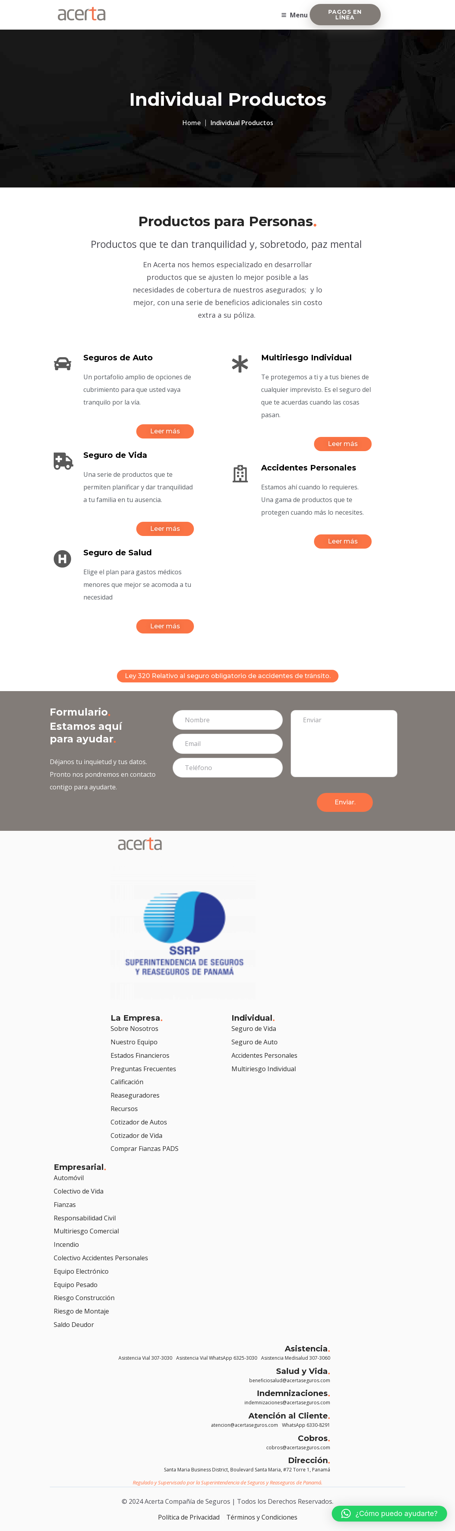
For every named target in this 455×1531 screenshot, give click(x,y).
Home (191, 122)
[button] (389, 1514)
